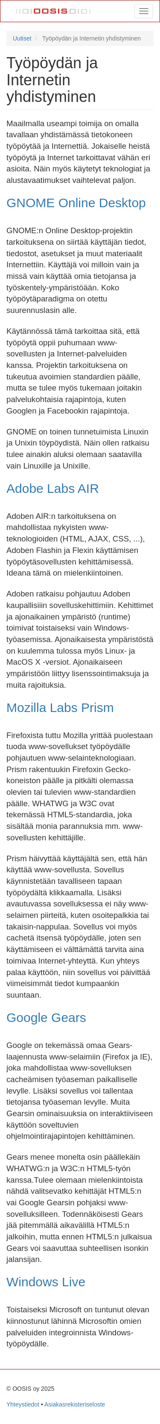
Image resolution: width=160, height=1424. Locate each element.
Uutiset (22, 38)
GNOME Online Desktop (76, 203)
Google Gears (46, 1017)
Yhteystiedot (22, 1404)
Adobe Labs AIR (52, 488)
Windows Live (45, 1282)
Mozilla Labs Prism (60, 707)
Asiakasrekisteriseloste (74, 1404)
